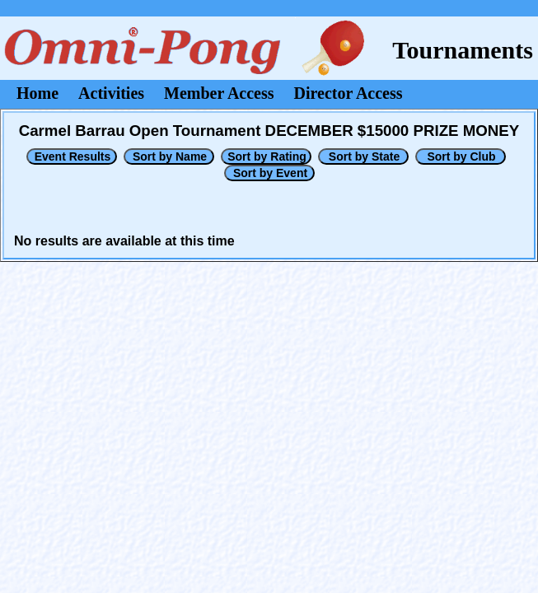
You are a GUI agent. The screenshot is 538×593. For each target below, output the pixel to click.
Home (37, 93)
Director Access (348, 93)
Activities (111, 93)
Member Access (219, 93)
